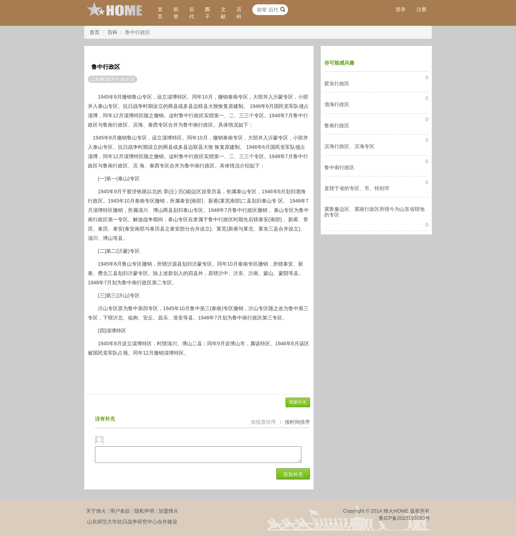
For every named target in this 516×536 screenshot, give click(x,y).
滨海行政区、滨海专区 (349, 146)
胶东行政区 (336, 83)
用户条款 (120, 511)
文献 (223, 12)
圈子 (207, 12)
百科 (239, 12)
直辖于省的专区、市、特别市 (357, 188)
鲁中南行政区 (339, 167)
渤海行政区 (336, 104)
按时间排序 (297, 422)
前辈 (175, 12)
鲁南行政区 (336, 125)
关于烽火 (96, 511)
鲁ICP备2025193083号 (404, 518)
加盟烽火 (168, 511)
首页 (160, 12)
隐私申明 (144, 511)
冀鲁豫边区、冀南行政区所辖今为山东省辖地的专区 (374, 211)
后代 (191, 12)
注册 (421, 9)
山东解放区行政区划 (112, 79)
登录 (401, 9)
